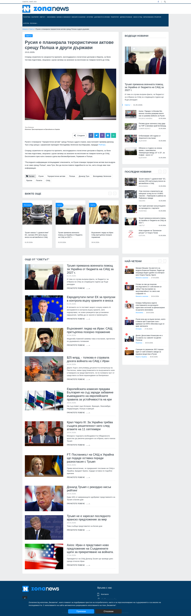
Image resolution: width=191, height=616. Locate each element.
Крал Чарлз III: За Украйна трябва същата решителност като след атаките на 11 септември (90, 426)
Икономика (51, 17)
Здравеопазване (126, 17)
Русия (40, 176)
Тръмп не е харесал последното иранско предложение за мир (88, 517)
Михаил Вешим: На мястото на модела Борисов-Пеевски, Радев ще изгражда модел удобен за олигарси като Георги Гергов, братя (150, 271)
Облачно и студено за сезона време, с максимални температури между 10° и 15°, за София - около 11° (152, 151)
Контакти (105, 594)
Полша (72, 176)
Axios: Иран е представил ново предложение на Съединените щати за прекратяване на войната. (90, 548)
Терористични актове (56, 176)
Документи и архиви (102, 17)
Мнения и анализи (79, 17)
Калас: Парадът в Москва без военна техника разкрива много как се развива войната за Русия (152, 113)
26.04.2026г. (155, 296)
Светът (43, 17)
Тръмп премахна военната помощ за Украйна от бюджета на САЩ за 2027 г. (70, 235)
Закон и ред (137, 17)
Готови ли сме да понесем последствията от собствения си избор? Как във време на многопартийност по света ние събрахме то (148, 289)
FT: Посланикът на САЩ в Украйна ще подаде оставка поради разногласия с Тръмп (90, 458)
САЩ (48, 180)
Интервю (89, 17)
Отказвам (108, 611)
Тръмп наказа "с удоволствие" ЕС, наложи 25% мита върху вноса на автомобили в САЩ (37, 235)
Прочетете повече (78, 288)
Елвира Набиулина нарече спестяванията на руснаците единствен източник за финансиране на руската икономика (150, 306)
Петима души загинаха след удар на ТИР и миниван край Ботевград (152, 125)
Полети (39, 180)
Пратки (29, 180)
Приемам (81, 611)
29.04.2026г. (150, 312)
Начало (25, 29)
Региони (34, 23)
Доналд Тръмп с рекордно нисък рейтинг (89, 488)
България (35, 17)
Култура (26, 23)
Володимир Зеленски (102, 176)
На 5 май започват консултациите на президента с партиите (152, 207)
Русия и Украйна (145, 118)
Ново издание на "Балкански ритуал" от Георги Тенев (150, 232)
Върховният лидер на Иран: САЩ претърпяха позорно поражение (102, 235)
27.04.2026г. (155, 278)
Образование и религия (152, 17)
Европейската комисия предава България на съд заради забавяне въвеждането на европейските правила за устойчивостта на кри (90, 394)
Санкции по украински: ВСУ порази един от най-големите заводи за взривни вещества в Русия (149, 351)
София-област (145, 128)
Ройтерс (102, 145)
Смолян (142, 201)
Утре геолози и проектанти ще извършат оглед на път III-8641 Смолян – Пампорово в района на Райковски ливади (152, 194)
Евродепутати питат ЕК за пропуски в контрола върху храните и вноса (91, 298)
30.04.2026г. (154, 357)
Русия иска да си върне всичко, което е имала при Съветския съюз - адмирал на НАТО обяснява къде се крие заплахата (150, 322)
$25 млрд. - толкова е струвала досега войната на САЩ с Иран (88, 359)
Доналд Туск (84, 176)
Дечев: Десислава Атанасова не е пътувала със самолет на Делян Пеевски (149, 337)
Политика (26, 17)
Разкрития (115, 17)
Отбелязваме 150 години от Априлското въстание (150, 137)
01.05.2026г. (138, 105)
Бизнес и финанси (64, 17)
